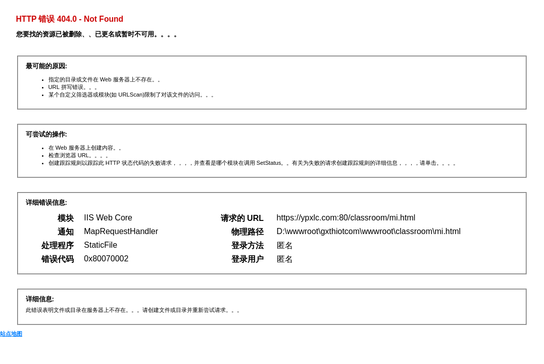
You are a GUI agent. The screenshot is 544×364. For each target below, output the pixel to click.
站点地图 (11, 334)
